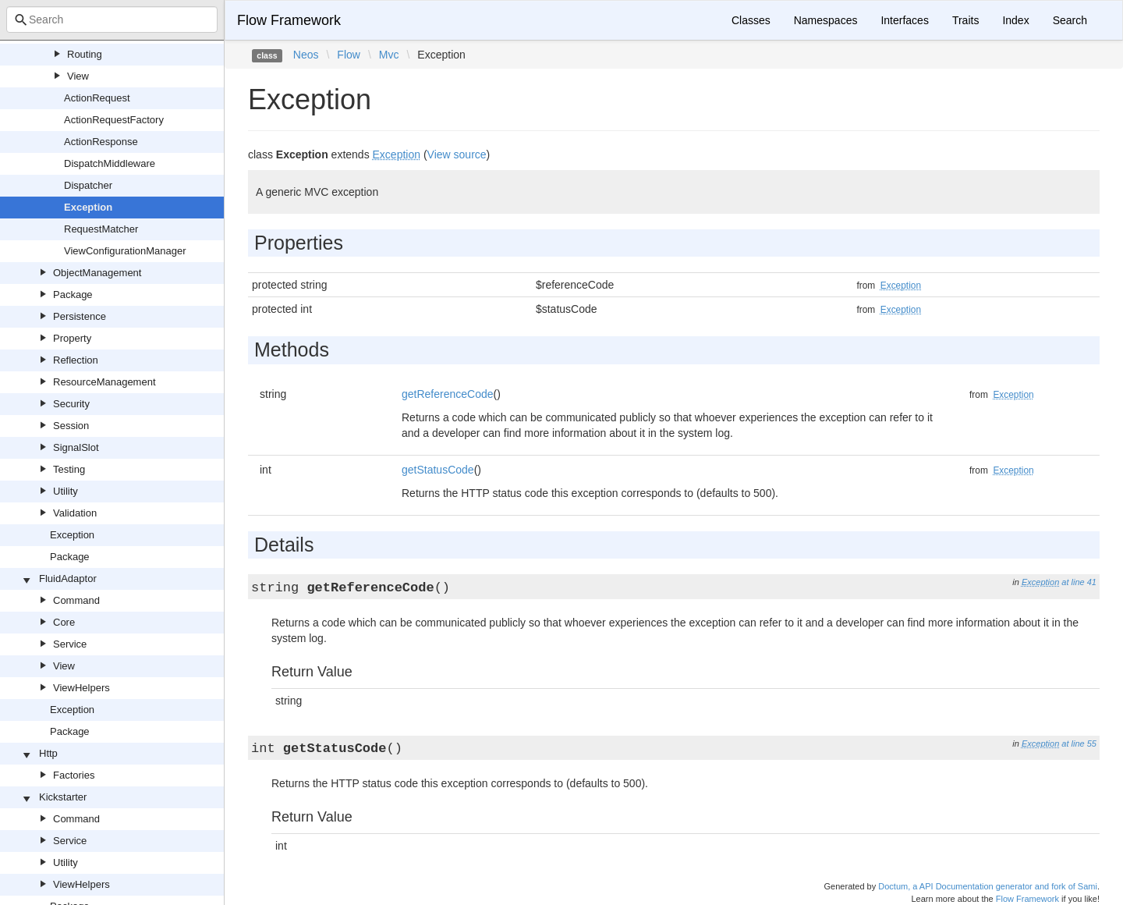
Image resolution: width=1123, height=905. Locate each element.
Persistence (79, 316)
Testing (69, 469)
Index (1015, 20)
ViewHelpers (81, 688)
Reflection (75, 360)
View (78, 76)
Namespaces (826, 20)
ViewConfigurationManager (125, 251)
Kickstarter (63, 797)
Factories (73, 775)
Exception (88, 207)
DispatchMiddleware (109, 163)
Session (71, 425)
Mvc (389, 54)
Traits (965, 20)
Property (72, 338)
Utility (65, 491)
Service (70, 644)
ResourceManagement (104, 382)
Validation (75, 513)
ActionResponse (101, 141)
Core (64, 622)
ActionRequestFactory (114, 120)
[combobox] (112, 19)
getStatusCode (438, 469)
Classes (751, 20)
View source (457, 154)
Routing (84, 54)
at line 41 (1078, 582)
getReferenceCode (448, 394)
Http (48, 753)
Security (71, 404)
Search (1070, 20)
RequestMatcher (101, 229)
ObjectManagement (97, 273)
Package (73, 294)
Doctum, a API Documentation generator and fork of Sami (987, 886)
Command (76, 600)
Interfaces (904, 20)
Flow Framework (289, 20)
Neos (306, 54)
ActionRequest (97, 98)
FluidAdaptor (68, 578)
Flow (348, 54)
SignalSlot (76, 447)
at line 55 (1078, 743)
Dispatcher (88, 185)
